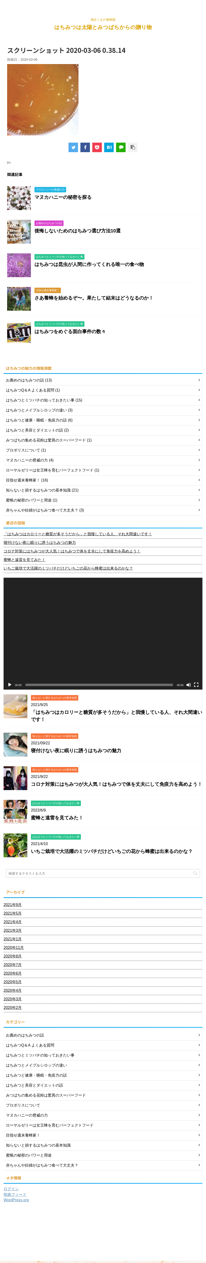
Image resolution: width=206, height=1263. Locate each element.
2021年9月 (13, 905)
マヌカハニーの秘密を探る (63, 197)
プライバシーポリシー (148, 1231)
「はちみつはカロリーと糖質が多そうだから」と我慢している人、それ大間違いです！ (78, 534)
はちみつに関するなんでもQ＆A (84, 1231)
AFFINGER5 (162, 1259)
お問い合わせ (119, 1231)
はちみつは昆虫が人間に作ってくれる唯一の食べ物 (89, 264)
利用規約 (174, 1231)
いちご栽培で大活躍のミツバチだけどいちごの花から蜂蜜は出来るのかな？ (68, 568)
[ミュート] (188, 684)
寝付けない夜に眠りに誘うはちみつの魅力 (40, 543)
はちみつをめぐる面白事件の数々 (70, 331)
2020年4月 (13, 990)
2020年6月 (13, 973)
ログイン (11, 1189)
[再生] (9, 684)
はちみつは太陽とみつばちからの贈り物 (103, 27)
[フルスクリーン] (196, 684)
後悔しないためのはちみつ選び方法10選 (77, 230)
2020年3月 (13, 999)
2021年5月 (13, 913)
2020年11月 (14, 948)
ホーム (30, 1231)
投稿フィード (15, 1195)
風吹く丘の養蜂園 (103, 1252)
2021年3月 (13, 930)
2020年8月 (13, 956)
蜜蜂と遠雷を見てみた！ (24, 560)
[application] (103, 634)
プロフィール (49, 1231)
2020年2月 (13, 1008)
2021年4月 (13, 922)
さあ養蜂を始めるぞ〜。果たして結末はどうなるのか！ (93, 298)
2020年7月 (13, 965)
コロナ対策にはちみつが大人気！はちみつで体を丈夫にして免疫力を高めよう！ (72, 551)
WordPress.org (16, 1200)
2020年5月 (13, 982)
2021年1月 (13, 939)
